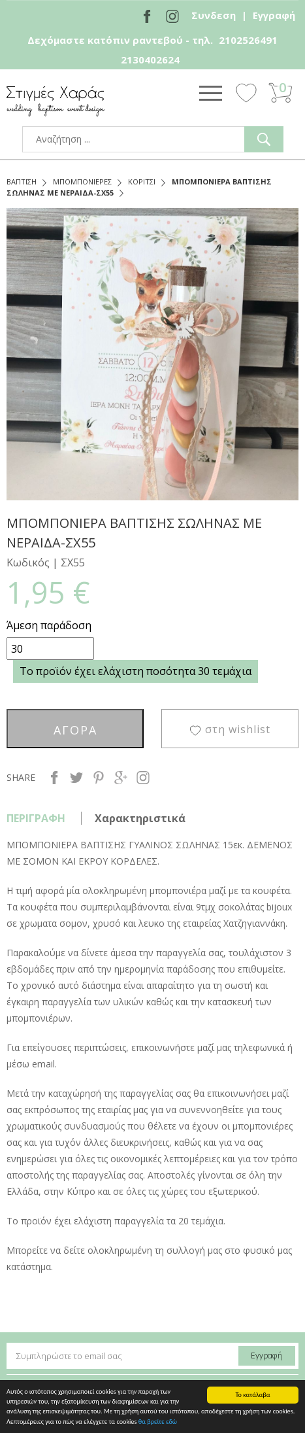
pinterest (98, 777)
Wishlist (246, 92)
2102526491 (248, 39)
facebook (54, 777)
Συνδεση (213, 15)
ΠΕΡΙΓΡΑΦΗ (36, 818)
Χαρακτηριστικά (140, 818)
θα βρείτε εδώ (157, 1422)
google (121, 777)
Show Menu (210, 93)
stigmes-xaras (55, 101)
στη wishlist (237, 729)
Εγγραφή (274, 15)
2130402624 (150, 59)
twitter (76, 777)
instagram (143, 777)
